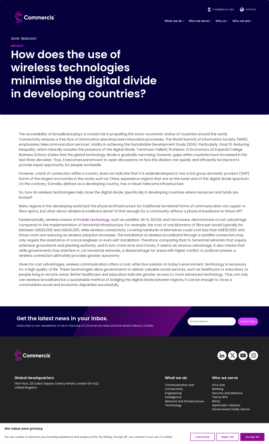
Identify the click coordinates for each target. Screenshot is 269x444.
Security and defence (223, 393)
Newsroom (28, 38)
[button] (175, 21)
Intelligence (166, 397)
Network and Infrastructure (177, 401)
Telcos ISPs (216, 397)
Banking (213, 389)
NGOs (212, 401)
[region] (134, 433)
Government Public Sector (227, 410)
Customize (202, 437)
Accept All (252, 437)
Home (15, 38)
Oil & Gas (214, 385)
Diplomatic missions (222, 405)
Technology (166, 405)
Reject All (227, 437)
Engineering (166, 393)
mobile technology (93, 219)
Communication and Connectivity (172, 387)
